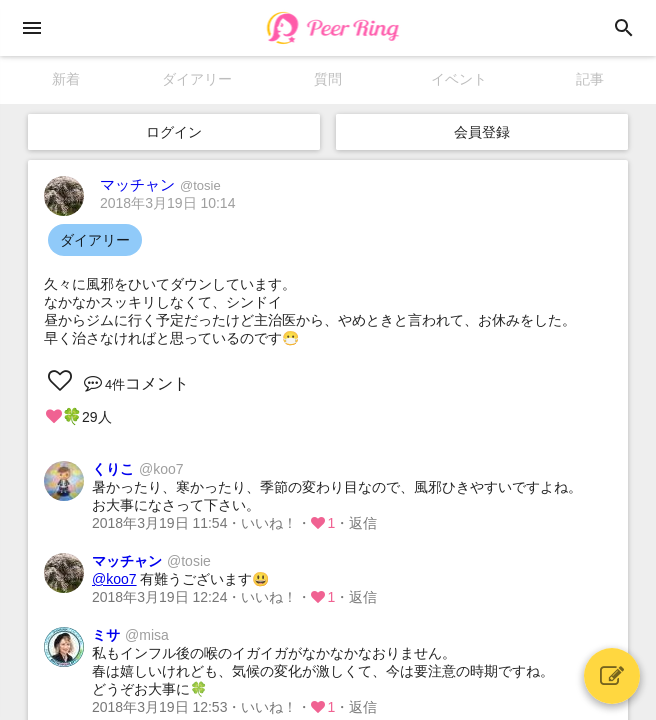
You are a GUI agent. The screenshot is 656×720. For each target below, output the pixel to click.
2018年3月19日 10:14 (167, 203)
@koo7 (114, 579)
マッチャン (160, 184)
